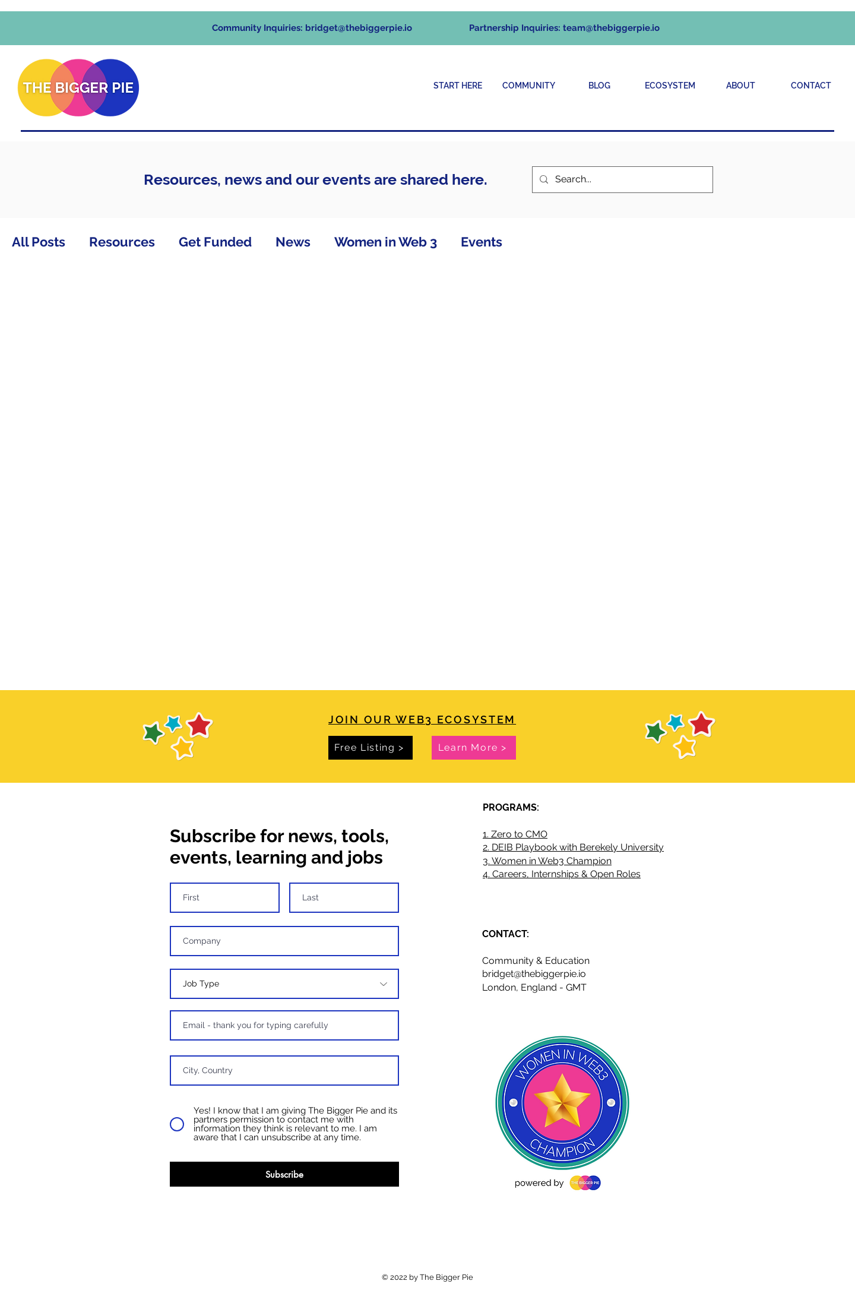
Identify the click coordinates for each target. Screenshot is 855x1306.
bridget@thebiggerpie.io (358, 28)
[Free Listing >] (370, 748)
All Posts (38, 241)
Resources (122, 241)
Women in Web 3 (385, 241)
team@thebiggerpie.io (611, 28)
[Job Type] (284, 984)
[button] (528, 85)
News (293, 241)
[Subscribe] (284, 1174)
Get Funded (215, 241)
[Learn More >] (474, 748)
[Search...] (621, 179)
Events (481, 241)
